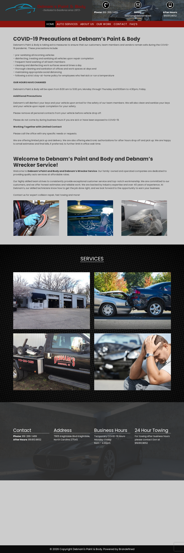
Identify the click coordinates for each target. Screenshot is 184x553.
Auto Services (67, 24)
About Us (87, 24)
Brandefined (126, 549)
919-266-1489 (110, 12)
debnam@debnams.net (138, 15)
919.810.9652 (170, 15)
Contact (120, 24)
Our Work (103, 24)
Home (50, 24)
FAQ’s (134, 24)
